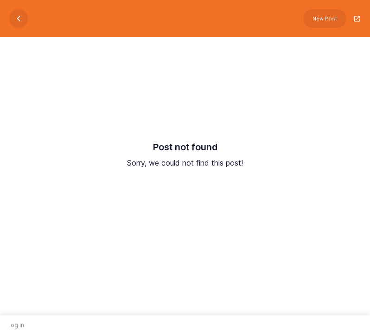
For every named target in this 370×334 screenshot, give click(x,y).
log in (16, 324)
